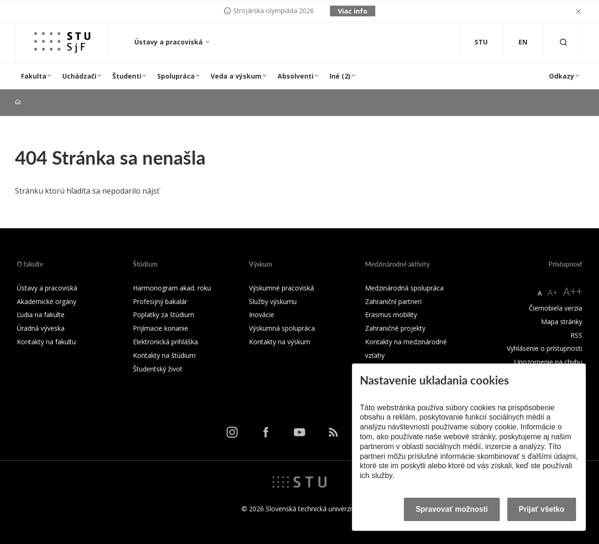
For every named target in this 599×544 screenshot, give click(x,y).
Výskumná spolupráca (282, 328)
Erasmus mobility (391, 314)
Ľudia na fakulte (41, 314)
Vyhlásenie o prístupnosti (544, 348)
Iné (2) (340, 76)
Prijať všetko (542, 509)
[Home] (18, 102)
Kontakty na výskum (279, 341)
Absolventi (296, 76)
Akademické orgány (46, 301)
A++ (572, 291)
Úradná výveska (41, 328)
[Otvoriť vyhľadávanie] (563, 42)
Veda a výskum (236, 76)
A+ (552, 292)
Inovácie (261, 314)
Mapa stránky (561, 321)
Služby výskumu (273, 301)
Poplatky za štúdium (163, 314)
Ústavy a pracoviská (169, 41)
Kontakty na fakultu (46, 341)
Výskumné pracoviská (281, 287)
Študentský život (158, 368)
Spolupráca (176, 76)
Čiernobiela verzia (555, 308)
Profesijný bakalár (160, 301)
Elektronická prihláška (165, 341)
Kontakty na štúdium (164, 355)
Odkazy (561, 76)
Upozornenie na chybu (548, 361)
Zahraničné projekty (395, 328)
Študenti (126, 76)
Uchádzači (79, 76)
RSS (576, 335)
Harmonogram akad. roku (172, 287)
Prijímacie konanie (160, 328)
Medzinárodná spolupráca (404, 287)
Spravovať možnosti (452, 509)
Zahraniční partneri (393, 301)
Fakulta (33, 76)
